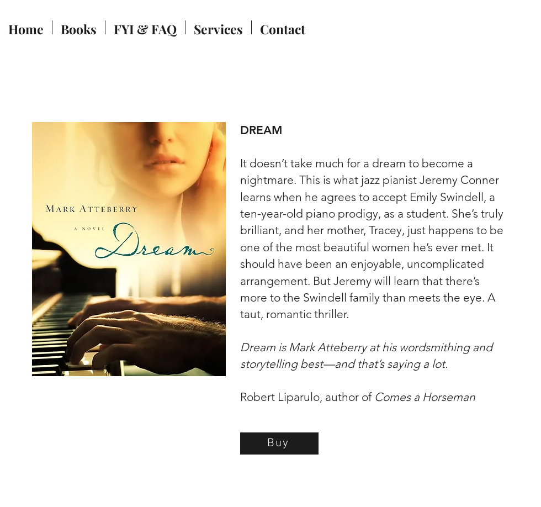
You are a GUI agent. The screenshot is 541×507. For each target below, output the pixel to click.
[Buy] (279, 443)
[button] (78, 27)
